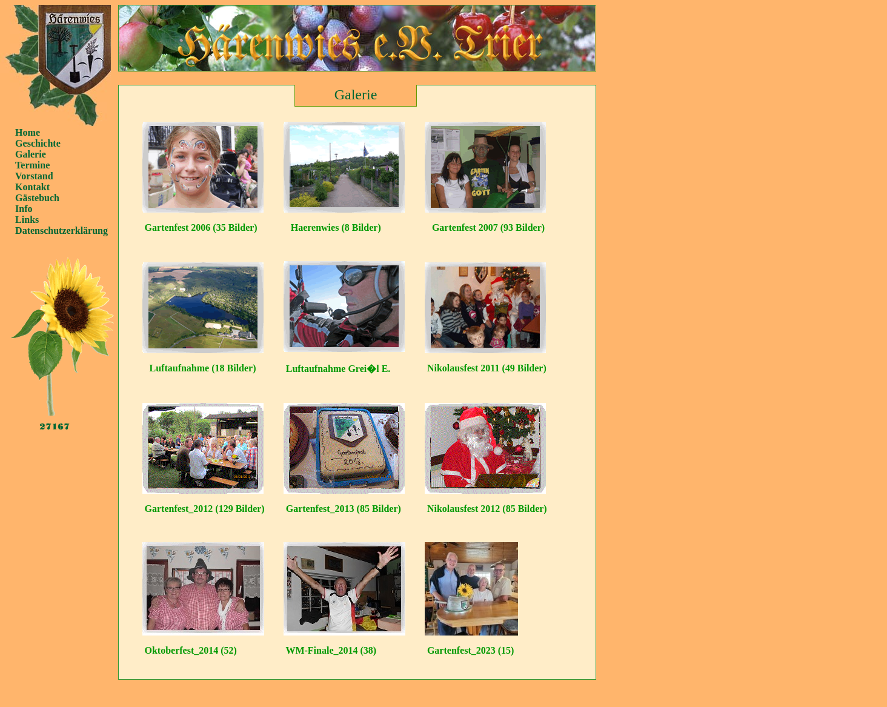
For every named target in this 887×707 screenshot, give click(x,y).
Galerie (30, 154)
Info (23, 209)
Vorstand (34, 176)
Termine (32, 165)
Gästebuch (37, 198)
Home (27, 132)
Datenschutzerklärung (61, 230)
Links (27, 219)
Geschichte (38, 143)
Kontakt (32, 187)
